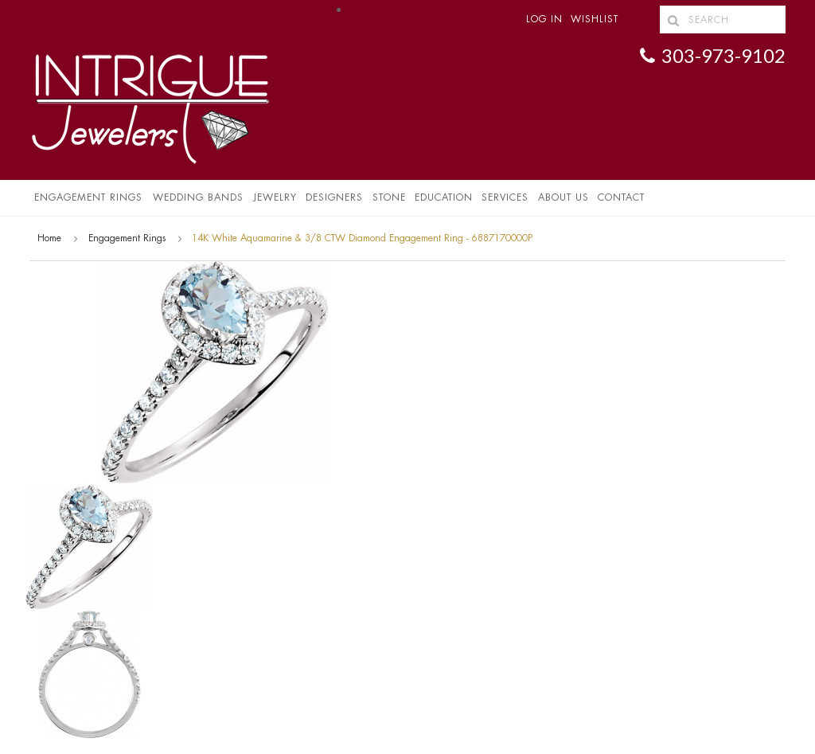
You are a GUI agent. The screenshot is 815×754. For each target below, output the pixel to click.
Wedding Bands (198, 197)
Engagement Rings (88, 197)
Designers (334, 197)
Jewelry (275, 197)
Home (49, 238)
